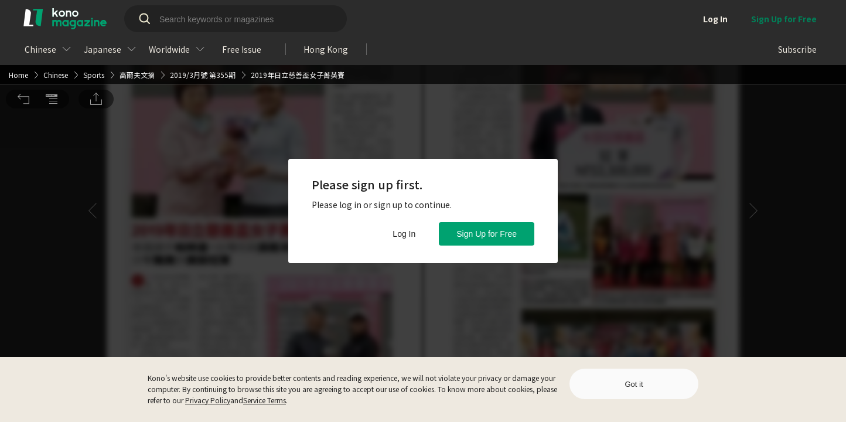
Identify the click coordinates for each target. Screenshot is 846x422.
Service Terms (264, 400)
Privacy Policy (207, 400)
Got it (634, 384)
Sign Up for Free (486, 234)
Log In (404, 234)
